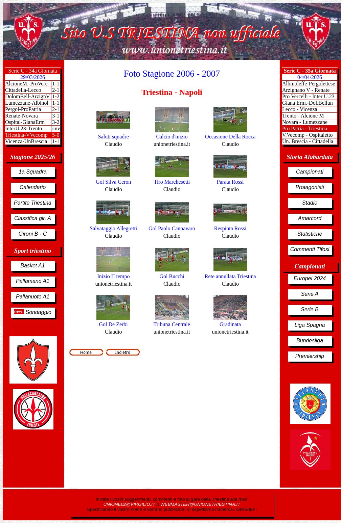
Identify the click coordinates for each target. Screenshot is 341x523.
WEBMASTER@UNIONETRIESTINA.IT (200, 504)
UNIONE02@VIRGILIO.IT (130, 504)
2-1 (55, 109)
